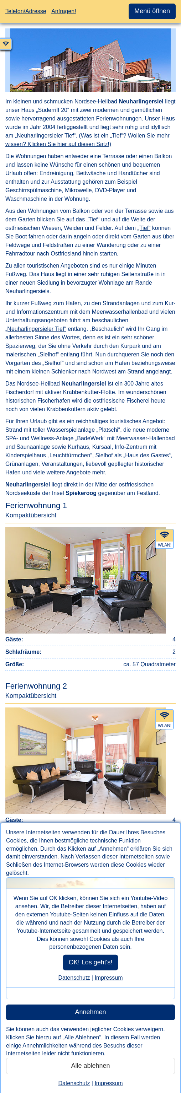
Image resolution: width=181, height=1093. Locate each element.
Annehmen (90, 1012)
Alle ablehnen (90, 1065)
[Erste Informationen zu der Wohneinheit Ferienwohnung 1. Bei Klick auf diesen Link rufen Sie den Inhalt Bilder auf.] (90, 586)
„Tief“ (93, 219)
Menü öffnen (152, 11)
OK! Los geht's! (91, 962)
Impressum (108, 978)
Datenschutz (74, 978)
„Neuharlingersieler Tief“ (35, 329)
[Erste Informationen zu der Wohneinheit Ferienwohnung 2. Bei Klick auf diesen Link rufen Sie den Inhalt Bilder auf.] (90, 766)
